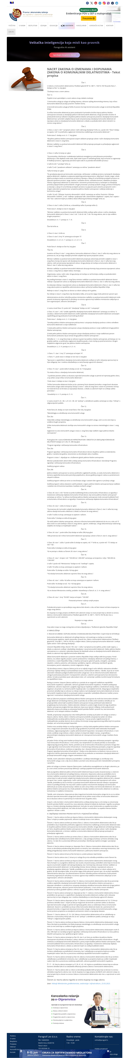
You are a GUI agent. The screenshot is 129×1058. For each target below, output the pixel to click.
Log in (11, 32)
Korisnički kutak (15, 1049)
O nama (22, 26)
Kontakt (12, 1052)
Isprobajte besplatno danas (64, 55)
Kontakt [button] (109, 26)
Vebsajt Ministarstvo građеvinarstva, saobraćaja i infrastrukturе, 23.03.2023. (81, 983)
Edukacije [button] (53, 26)
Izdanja (43, 26)
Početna (12, 26)
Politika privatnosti (101, 1049)
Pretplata (13, 1044)
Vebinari (13, 1047)
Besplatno (32, 26)
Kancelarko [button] (81, 26)
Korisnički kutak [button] (95, 26)
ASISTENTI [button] (67, 26)
